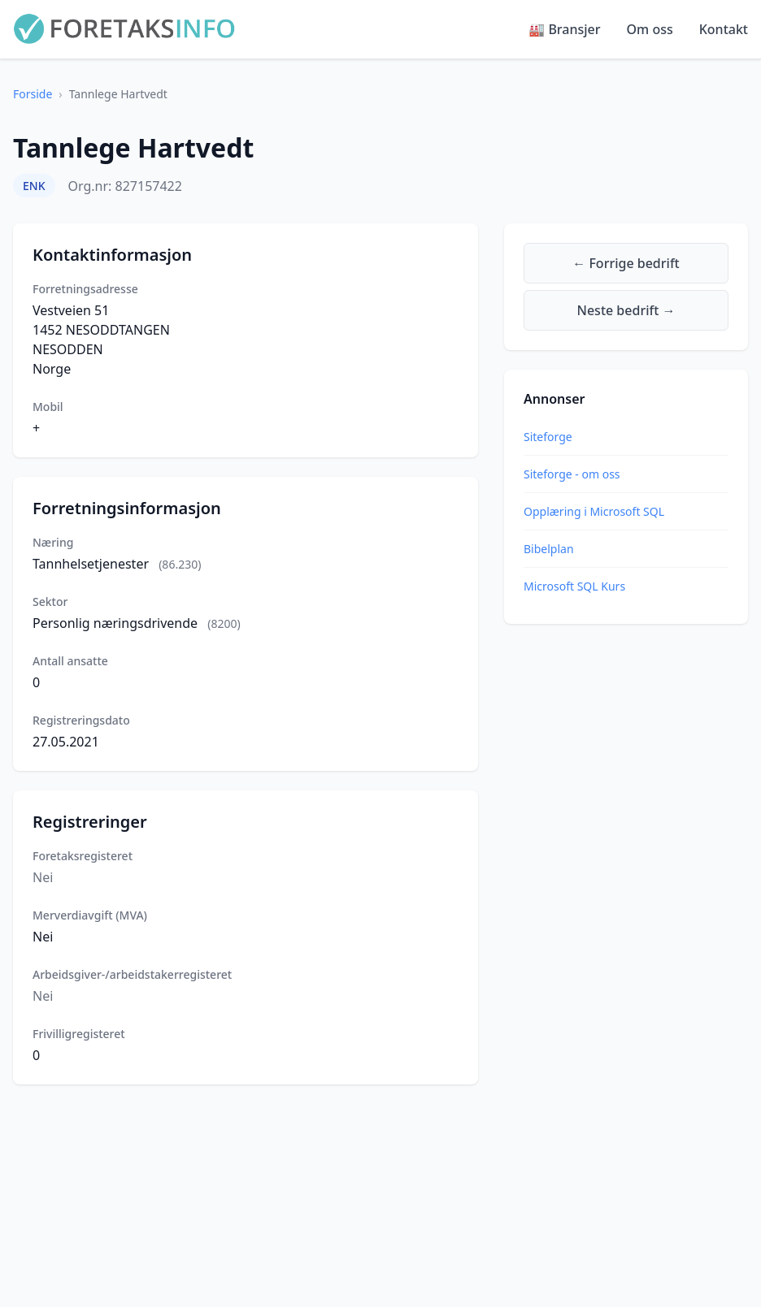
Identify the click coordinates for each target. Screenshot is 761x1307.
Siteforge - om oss (572, 474)
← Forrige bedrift (625, 263)
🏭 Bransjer (564, 29)
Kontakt (723, 29)
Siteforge (548, 436)
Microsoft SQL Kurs (574, 586)
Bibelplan (549, 548)
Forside (32, 94)
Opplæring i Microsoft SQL (594, 511)
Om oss (650, 29)
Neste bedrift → (626, 310)
